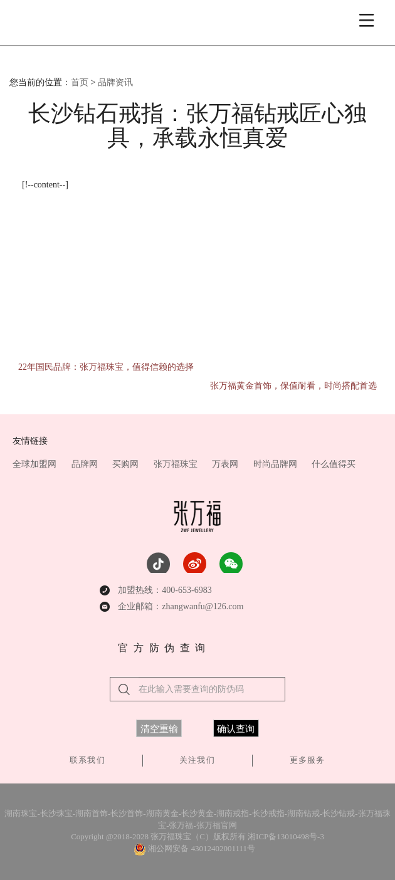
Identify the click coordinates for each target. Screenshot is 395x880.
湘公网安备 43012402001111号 (201, 848)
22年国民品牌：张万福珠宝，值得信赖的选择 (106, 367)
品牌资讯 (115, 82)
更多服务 (307, 760)
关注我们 (196, 760)
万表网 (226, 464)
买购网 (126, 464)
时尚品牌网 (276, 464)
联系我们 (87, 760)
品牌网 (85, 464)
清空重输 (159, 729)
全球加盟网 (36, 464)
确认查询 (236, 729)
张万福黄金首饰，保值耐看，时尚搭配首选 (293, 385)
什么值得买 (334, 464)
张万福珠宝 (177, 464)
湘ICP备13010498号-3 (286, 836)
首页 (79, 82)
